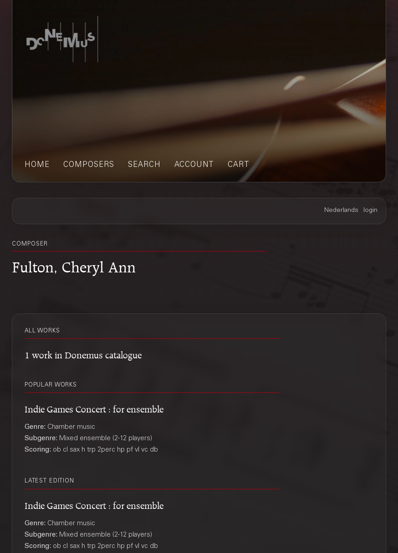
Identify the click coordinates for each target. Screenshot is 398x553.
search (144, 165)
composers (88, 165)
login (370, 210)
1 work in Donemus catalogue (83, 353)
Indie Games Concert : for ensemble (94, 407)
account (194, 165)
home (37, 165)
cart (239, 165)
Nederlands (341, 210)
